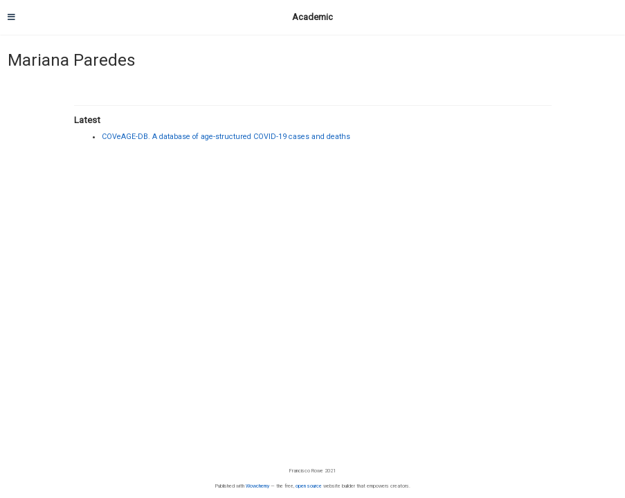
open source (309, 486)
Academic (312, 17)
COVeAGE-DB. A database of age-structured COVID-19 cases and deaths (226, 136)
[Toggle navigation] (11, 17)
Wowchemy (257, 486)
